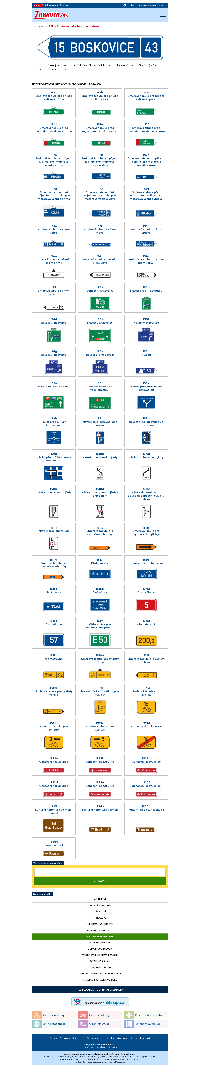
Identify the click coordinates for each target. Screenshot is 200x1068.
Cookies (65, 1038)
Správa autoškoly (98, 1038)
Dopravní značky (42, 894)
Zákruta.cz (39, 27)
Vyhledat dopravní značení (47, 863)
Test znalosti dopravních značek (100, 989)
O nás (53, 1038)
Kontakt (145, 1038)
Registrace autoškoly (124, 1038)
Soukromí (78, 1038)
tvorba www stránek (92, 1047)
